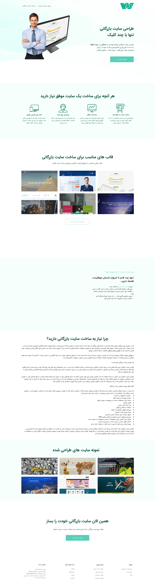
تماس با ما (129, 572)
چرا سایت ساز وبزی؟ (126, 569)
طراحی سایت (128, 355)
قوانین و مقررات (99, 578)
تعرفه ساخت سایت (98, 569)
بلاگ (131, 575)
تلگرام (72, 569)
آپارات (72, 575)
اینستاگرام (71, 572)
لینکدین (72, 578)
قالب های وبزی (123, 287)
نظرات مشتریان (99, 575)
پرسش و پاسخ (99, 572)
